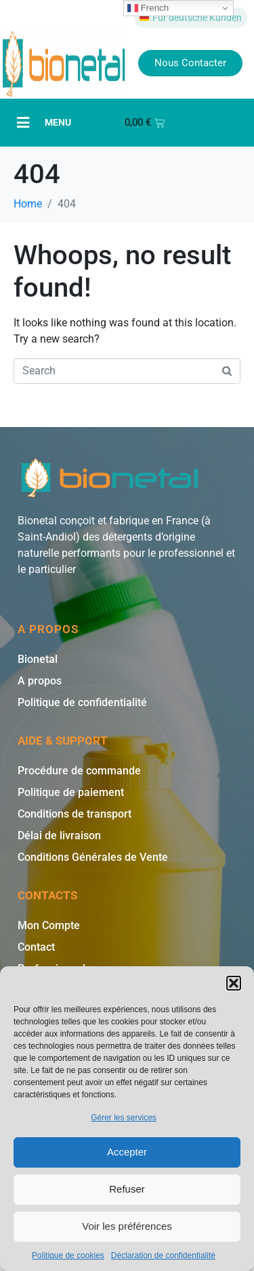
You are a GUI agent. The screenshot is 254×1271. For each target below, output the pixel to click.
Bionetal (38, 659)
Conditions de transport (74, 813)
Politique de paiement (71, 792)
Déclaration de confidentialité (163, 1255)
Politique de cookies (68, 1255)
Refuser (127, 1189)
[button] (233, 983)
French (148, 8)
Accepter (127, 1151)
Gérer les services (123, 1117)
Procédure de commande (79, 770)
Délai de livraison (59, 835)
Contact (36, 947)
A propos (40, 680)
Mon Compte (49, 925)
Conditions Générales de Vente (93, 857)
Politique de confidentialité (82, 702)
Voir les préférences (127, 1226)
